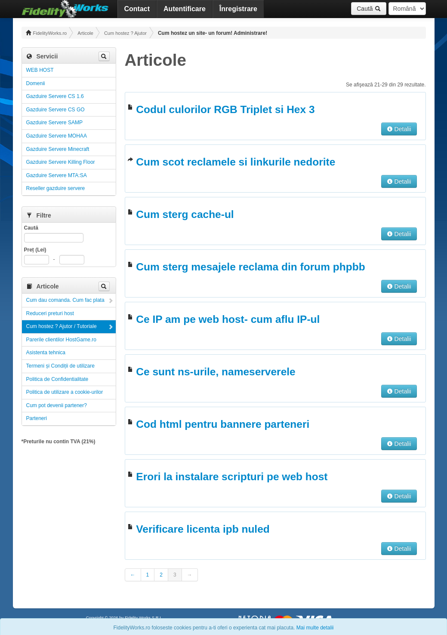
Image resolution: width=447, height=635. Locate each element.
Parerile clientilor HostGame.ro (61, 340)
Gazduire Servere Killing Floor (60, 162)
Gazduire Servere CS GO (55, 110)
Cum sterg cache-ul (185, 214)
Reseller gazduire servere (55, 188)
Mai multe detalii (315, 628)
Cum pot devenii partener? (56, 405)
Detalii (399, 129)
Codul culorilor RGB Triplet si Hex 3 (225, 109)
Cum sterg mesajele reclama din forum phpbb (250, 267)
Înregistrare (238, 8)
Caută (368, 8)
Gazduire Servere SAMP (54, 123)
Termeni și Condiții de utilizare (60, 366)
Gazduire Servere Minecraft (57, 149)
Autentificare (184, 8)
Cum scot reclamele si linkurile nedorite (235, 162)
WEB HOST (40, 70)
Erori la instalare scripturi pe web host (231, 476)
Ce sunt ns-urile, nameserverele (215, 371)
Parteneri (36, 418)
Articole (85, 33)
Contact (137, 8)
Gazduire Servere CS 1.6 (55, 96)
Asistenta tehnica (45, 353)
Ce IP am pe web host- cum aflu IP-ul (228, 319)
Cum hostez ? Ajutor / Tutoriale (125, 33)
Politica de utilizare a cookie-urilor (64, 392)
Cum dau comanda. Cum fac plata (65, 300)
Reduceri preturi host (50, 313)
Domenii (35, 83)
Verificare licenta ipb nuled (202, 529)
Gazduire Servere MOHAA (56, 136)
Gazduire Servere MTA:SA (56, 175)
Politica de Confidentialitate (57, 379)
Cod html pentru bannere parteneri (222, 424)
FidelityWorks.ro (46, 33)
